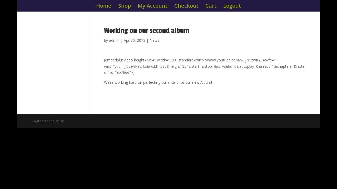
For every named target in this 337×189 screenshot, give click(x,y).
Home (103, 6)
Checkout (186, 6)
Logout (232, 6)
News (154, 40)
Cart (210, 6)
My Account (152, 6)
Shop (124, 6)
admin (114, 40)
